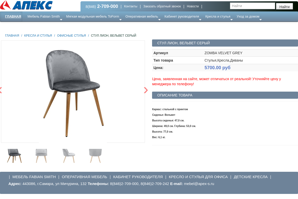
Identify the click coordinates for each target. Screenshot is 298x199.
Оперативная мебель (142, 16)
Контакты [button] (130, 6)
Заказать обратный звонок (162, 6)
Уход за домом (248, 16)
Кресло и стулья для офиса (198, 177)
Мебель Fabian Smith (44, 16)
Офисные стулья (71, 35)
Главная (13, 16)
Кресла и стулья (217, 16)
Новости (193, 6)
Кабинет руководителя (182, 16)
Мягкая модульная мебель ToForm (92, 16)
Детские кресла (251, 177)
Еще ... (36, 27)
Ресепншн (55, 27)
